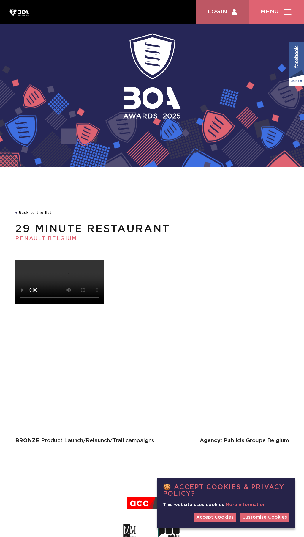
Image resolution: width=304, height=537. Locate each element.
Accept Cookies (215, 517)
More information (246, 505)
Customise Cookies (264, 517)
